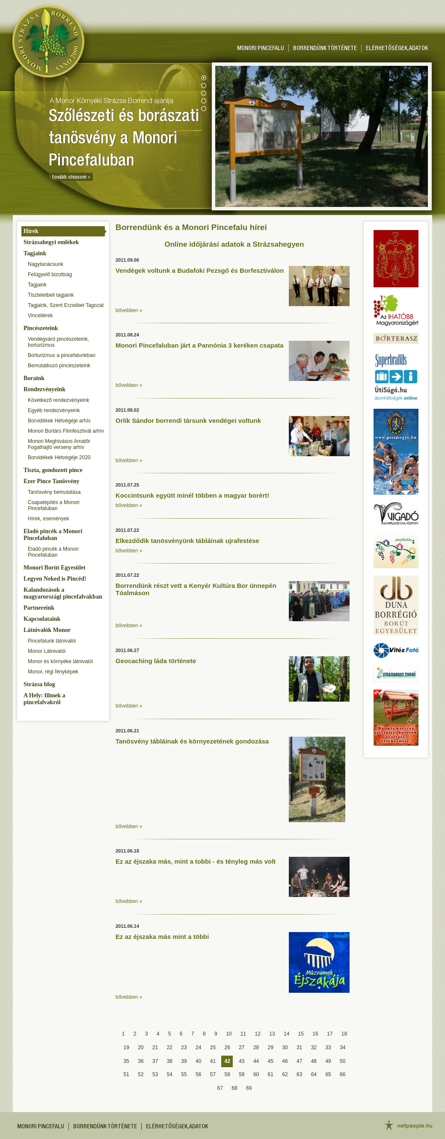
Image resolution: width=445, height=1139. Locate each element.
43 (241, 1061)
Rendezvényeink (44, 389)
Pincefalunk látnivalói (52, 641)
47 (299, 1061)
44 (256, 1061)
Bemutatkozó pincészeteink (59, 366)
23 (184, 1047)
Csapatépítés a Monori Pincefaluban (54, 505)
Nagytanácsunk (45, 264)
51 (126, 1074)
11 (243, 1034)
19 (126, 1047)
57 (213, 1074)
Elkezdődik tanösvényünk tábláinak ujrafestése (187, 540)
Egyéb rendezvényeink (54, 410)
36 (140, 1061)
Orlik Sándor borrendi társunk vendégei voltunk (188, 420)
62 (285, 1074)
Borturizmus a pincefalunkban (61, 355)
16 (315, 1034)
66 (342, 1074)
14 (286, 1034)
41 (213, 1061)
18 (344, 1034)
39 (184, 1061)
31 (299, 1047)
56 (198, 1074)
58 (227, 1074)
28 (256, 1047)
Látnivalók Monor (47, 630)
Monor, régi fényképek (53, 672)
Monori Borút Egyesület (55, 567)
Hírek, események (48, 519)
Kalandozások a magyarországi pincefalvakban (63, 593)
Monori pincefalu (260, 49)
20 (140, 1047)
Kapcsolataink (42, 619)
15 (301, 1034)
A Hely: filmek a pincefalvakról (44, 698)
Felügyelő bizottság (50, 274)
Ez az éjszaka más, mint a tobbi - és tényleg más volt (196, 861)
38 (169, 1061)
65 (328, 1074)
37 (155, 1061)
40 (198, 1061)
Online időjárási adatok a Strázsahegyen (234, 244)
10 (228, 1034)
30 (285, 1047)
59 (241, 1074)
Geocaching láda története (156, 660)
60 (256, 1074)
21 (155, 1047)
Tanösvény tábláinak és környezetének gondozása (192, 741)
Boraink (34, 378)
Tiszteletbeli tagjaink (51, 295)
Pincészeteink (41, 328)
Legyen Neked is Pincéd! (55, 578)
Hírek (31, 231)
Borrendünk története (325, 49)
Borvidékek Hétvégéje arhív (59, 421)
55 (184, 1074)
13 (272, 1034)
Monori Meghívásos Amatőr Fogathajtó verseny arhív (59, 444)
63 (299, 1074)
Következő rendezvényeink (58, 400)
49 (328, 1061)
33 (328, 1047)
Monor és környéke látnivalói (60, 661)
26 (227, 1047)
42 (227, 1061)
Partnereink (39, 608)
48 (314, 1061)
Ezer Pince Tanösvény (51, 481)
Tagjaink (35, 253)
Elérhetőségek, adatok (397, 49)
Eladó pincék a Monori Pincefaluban (53, 534)
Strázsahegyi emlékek (51, 242)
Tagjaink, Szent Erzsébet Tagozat (66, 305)
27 (241, 1047)
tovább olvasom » (71, 177)
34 (342, 1047)
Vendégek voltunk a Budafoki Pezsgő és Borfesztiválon (200, 270)
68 (234, 1088)
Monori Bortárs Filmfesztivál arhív (66, 431)
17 (329, 1034)
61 (270, 1074)
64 (314, 1074)
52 (140, 1074)
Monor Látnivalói (46, 651)
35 (126, 1061)
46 (285, 1061)
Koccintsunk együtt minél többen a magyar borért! (192, 495)
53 (155, 1074)
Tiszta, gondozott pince (53, 470)
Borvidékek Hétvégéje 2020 (59, 457)
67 (220, 1088)
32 (314, 1047)
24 (198, 1047)
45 (270, 1061)
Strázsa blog (39, 684)
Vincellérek (40, 316)
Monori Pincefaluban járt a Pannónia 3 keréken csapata (200, 345)
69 (249, 1088)
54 (169, 1074)
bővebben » (129, 310)
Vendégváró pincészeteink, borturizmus (58, 342)
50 (342, 1061)
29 (270, 1047)
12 (258, 1034)
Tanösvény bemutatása (54, 492)
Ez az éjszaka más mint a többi (162, 936)
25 (213, 1047)
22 (169, 1047)
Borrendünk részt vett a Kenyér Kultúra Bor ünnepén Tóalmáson (196, 589)
